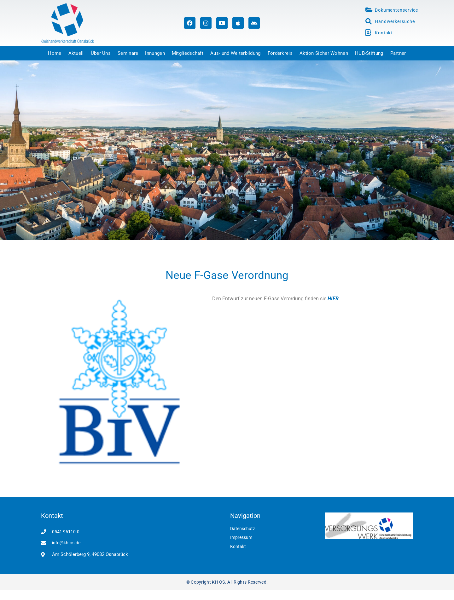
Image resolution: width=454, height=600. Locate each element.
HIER (333, 299)
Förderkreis (280, 53)
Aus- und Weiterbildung (235, 53)
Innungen (155, 53)
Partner (398, 53)
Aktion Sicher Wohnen (324, 53)
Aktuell (76, 53)
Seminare (128, 53)
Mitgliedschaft (187, 53)
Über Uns (101, 53)
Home (54, 53)
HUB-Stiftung (369, 53)
